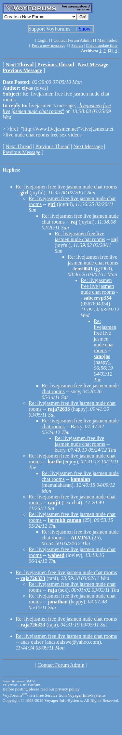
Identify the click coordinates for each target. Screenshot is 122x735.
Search (77, 45)
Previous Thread (52, 146)
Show (84, 29)
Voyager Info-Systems (86, 695)
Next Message (88, 146)
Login (42, 40)
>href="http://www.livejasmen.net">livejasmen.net (59, 129)
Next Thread (19, 146)
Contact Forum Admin (72, 40)
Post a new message (48, 45)
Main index (107, 40)
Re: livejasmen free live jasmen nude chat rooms (66, 186)
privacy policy (67, 689)
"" (57, 108)
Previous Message (21, 152)
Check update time (101, 45)
